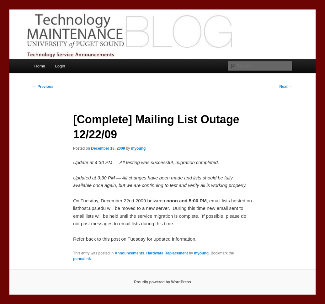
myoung (138, 148)
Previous (43, 86)
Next (285, 86)
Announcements (129, 253)
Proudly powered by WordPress (162, 282)
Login (60, 66)
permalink (82, 259)
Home (39, 66)
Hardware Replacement (167, 253)
